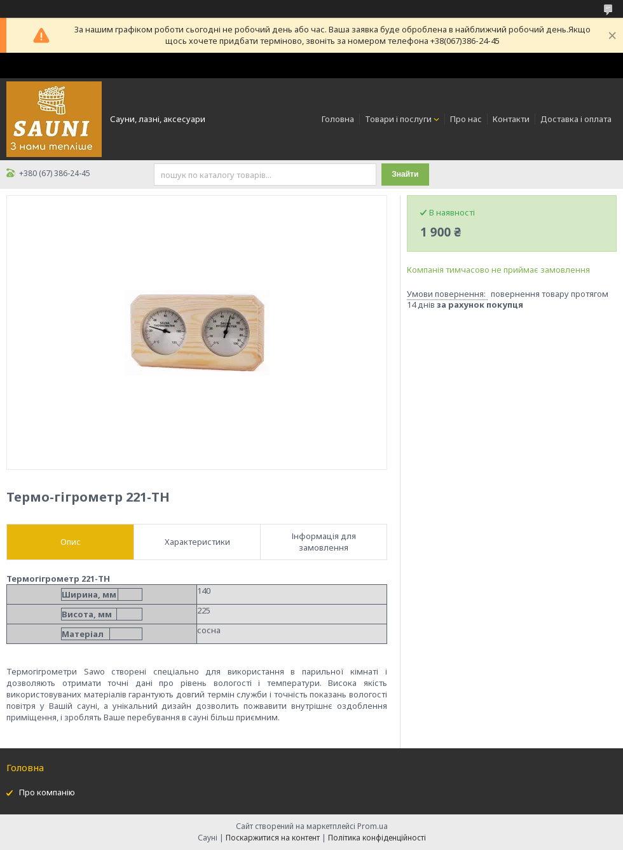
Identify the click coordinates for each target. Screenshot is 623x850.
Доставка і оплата (576, 119)
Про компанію (47, 792)
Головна (338, 119)
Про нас (466, 119)
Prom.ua (372, 826)
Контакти (511, 119)
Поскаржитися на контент (273, 837)
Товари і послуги (398, 119)
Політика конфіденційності (377, 837)
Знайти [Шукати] (405, 174)
